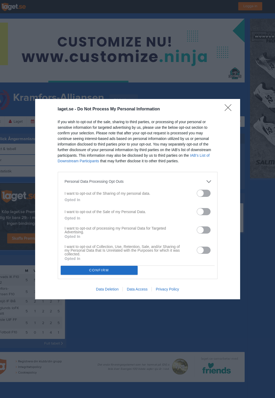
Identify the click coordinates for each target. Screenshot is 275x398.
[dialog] (137, 199)
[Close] (230, 109)
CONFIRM (99, 270)
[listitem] (138, 181)
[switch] (204, 193)
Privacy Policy (167, 289)
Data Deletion (107, 289)
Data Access (137, 289)
